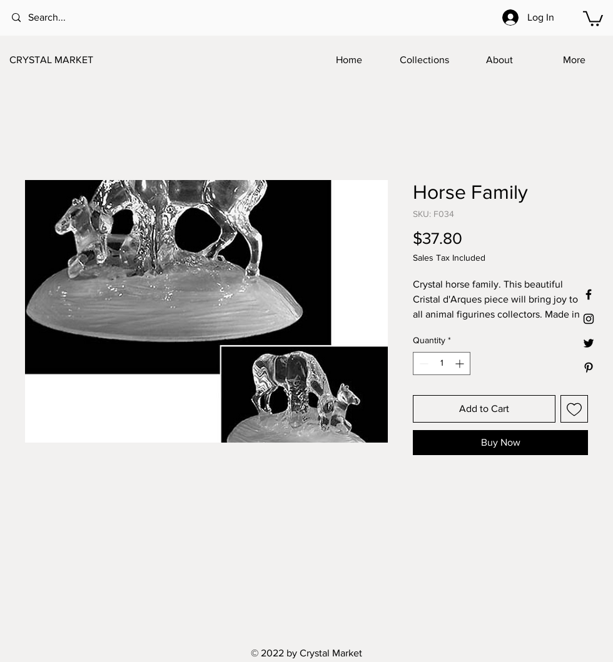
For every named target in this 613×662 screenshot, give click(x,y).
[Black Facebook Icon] (588, 294)
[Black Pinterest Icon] (588, 367)
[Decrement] (422, 363)
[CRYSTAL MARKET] (71, 60)
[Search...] (62, 18)
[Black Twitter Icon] (588, 343)
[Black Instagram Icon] (588, 319)
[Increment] (461, 363)
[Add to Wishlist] (574, 409)
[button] (593, 17)
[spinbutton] (441, 363)
